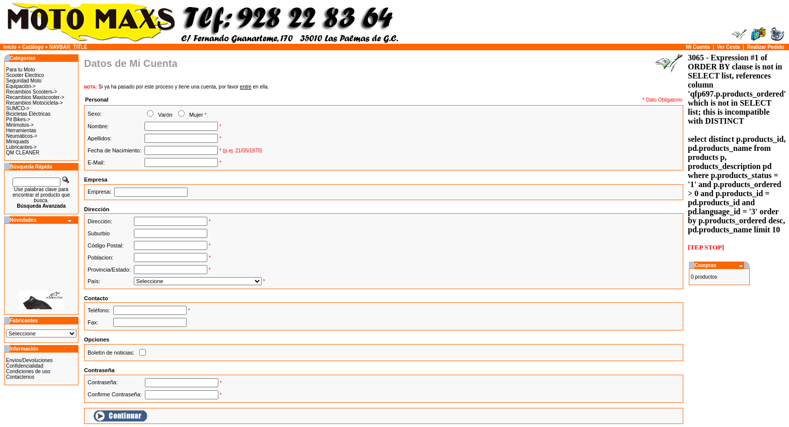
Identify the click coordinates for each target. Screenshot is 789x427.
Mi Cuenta (698, 47)
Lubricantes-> (21, 147)
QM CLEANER (22, 152)
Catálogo (33, 47)
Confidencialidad (24, 366)
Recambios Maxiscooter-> (35, 97)
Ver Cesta (728, 47)
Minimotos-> (20, 125)
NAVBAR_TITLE (68, 47)
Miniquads (17, 141)
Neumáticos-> (21, 136)
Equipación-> (21, 86)
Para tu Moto (20, 69)
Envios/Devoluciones (29, 360)
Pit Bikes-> (18, 119)
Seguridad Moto (24, 80)
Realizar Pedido (765, 47)
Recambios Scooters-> (31, 92)
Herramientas (21, 130)
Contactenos (20, 377)
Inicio (10, 47)
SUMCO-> (17, 108)
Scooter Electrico (25, 75)
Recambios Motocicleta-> (34, 103)
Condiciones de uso (28, 371)
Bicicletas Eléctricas (28, 114)
